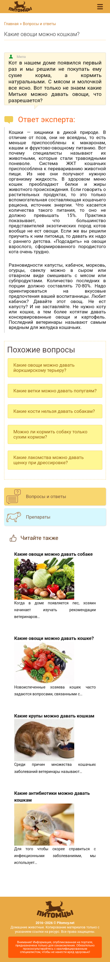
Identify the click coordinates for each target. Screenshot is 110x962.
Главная (11, 24)
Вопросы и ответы (39, 24)
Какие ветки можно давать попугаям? (55, 390)
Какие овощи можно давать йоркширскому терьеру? (44, 367)
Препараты (38, 517)
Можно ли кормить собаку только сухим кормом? (50, 434)
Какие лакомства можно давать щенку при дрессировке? (48, 460)
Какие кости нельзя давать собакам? (54, 411)
